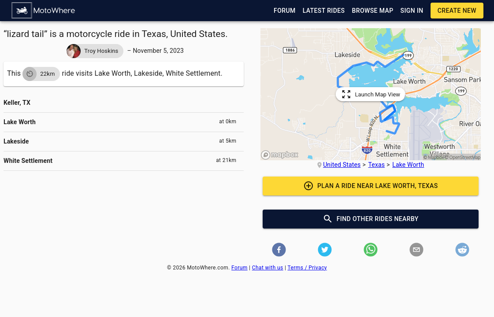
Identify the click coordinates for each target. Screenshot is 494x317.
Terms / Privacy (307, 268)
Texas (376, 164)
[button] (44, 10)
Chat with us (267, 268)
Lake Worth (408, 164)
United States (341, 164)
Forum (239, 268)
